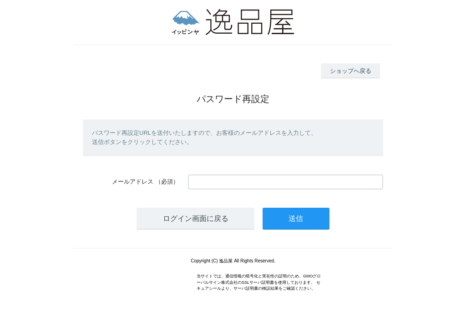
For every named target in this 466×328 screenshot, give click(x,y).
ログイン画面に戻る (195, 218)
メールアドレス (132, 181)
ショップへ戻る (350, 70)
